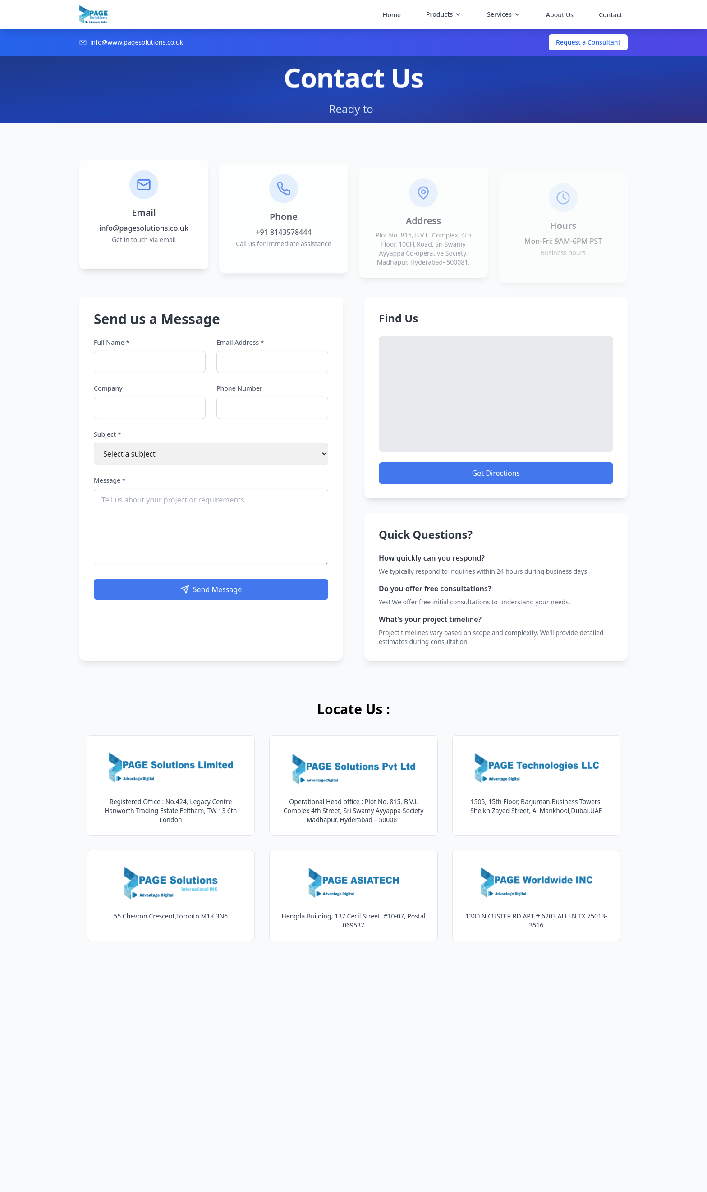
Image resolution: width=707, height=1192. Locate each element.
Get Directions (496, 480)
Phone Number (239, 395)
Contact (610, 14)
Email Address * (240, 349)
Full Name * (111, 349)
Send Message (211, 597)
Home (392, 14)
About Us (560, 14)
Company (108, 395)
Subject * (107, 441)
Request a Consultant (588, 42)
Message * (110, 487)
